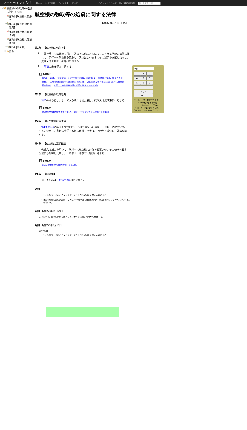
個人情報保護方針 (127, 3)
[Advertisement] (82, 312)
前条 (43, 100)
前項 (46, 66)
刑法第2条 (64, 180)
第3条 (52, 78)
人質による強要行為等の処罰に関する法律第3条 (76, 85)
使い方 (75, 3)
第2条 (44, 78)
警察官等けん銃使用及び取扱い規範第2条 (76, 78)
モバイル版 (63, 3)
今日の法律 (50, 3)
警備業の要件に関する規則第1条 (57, 112)
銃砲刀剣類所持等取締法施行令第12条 (67, 82)
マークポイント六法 (17, 3)
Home (39, 3)
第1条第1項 (47, 127)
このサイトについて (107, 3)
